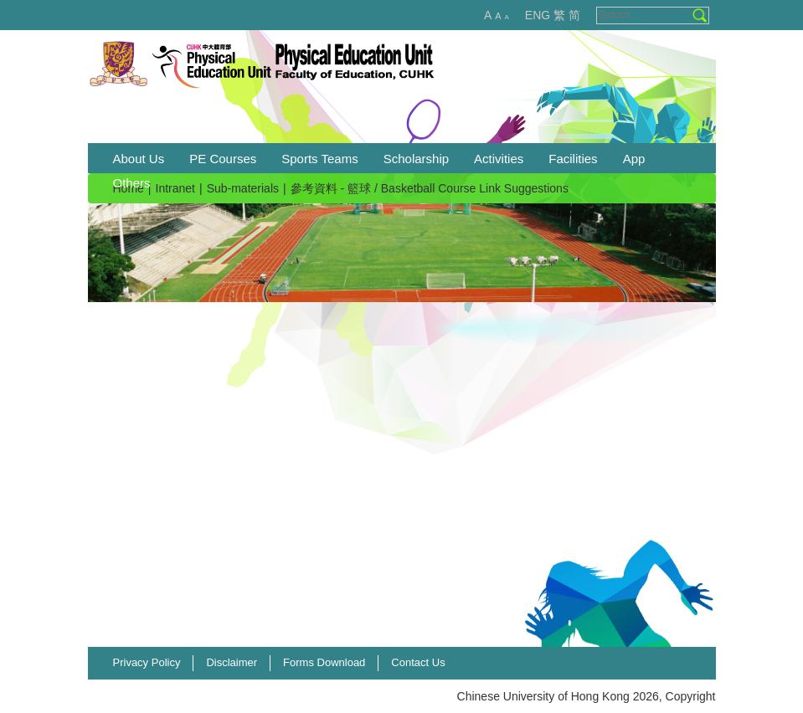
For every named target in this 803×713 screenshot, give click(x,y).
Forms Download (324, 662)
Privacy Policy (147, 662)
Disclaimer (231, 662)
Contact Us (418, 662)
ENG (537, 15)
